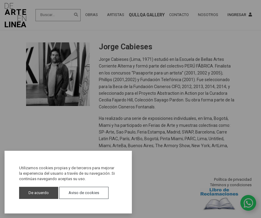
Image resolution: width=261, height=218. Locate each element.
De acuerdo (38, 192)
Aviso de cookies (84, 192)
